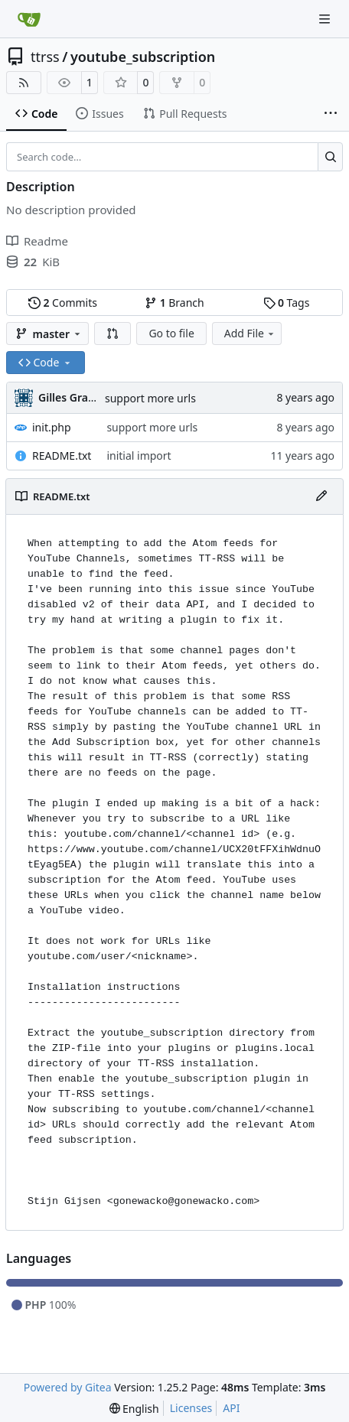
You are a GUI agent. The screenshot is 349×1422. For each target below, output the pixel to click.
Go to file (171, 333)
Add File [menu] (250, 333)
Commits (62, 302)
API (231, 1408)
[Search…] (330, 156)
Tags (286, 302)
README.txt (61, 455)
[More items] (330, 114)
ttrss (45, 56)
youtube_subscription (142, 56)
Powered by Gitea (68, 1387)
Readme (37, 241)
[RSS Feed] (23, 82)
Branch (174, 302)
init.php (51, 427)
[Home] (29, 19)
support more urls (150, 398)
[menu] (134, 1408)
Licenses (191, 1408)
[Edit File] (321, 496)
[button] (112, 333)
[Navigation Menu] (326, 18)
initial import (138, 455)
